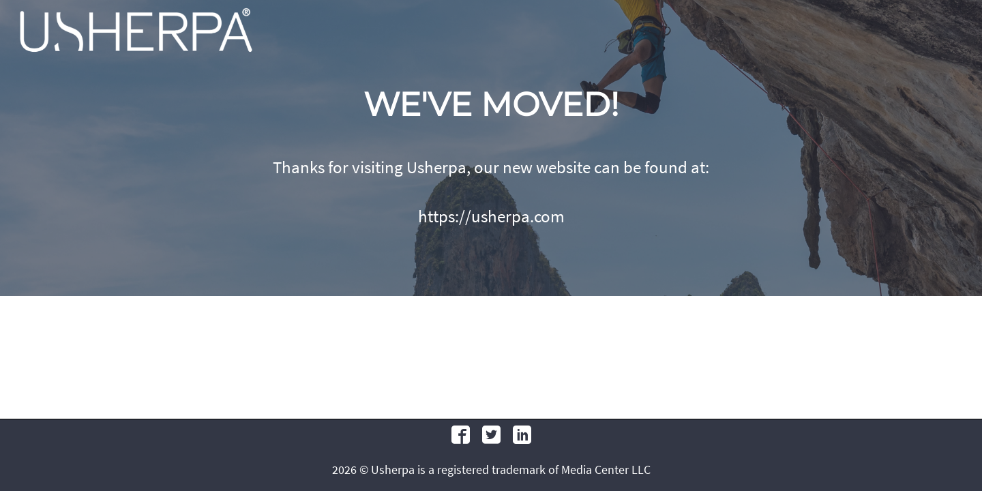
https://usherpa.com (491, 216)
